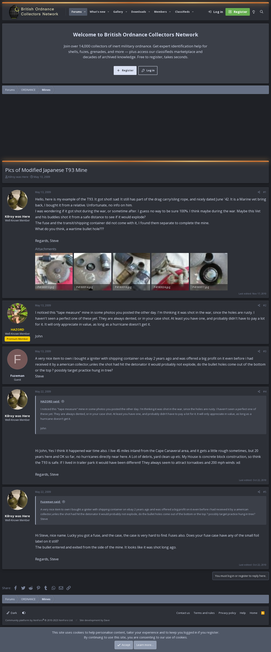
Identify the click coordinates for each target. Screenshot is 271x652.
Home (253, 613)
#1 (264, 192)
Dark (12, 613)
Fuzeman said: (50, 502)
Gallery (118, 12)
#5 (264, 492)
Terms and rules (204, 613)
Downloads (138, 12)
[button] (85, 12)
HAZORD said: (50, 401)
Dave (107, 620)
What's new (97, 12)
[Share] (259, 192)
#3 (264, 351)
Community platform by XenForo (39, 620)
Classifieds (182, 12)
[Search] (261, 12)
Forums (77, 12)
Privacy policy (227, 613)
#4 (264, 391)
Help (243, 613)
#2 (264, 305)
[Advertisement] (135, 129)
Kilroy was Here (18, 177)
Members (160, 12)
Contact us (183, 613)
